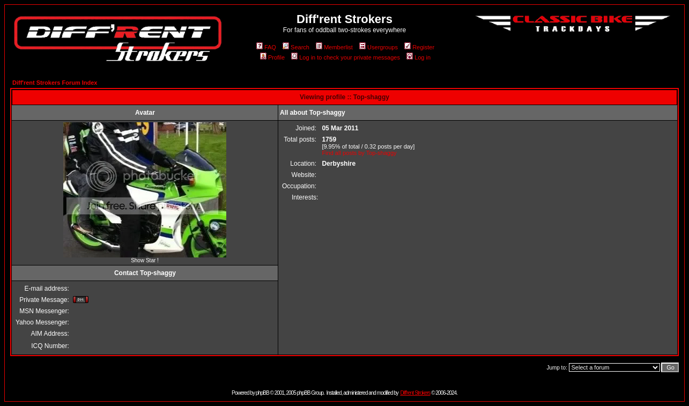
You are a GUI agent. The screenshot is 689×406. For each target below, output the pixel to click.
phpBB (262, 393)
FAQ (266, 47)
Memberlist (334, 47)
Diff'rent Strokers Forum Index (54, 82)
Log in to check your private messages (345, 57)
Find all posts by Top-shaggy (359, 153)
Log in (418, 57)
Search (296, 47)
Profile (272, 57)
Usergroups (378, 47)
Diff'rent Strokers (415, 393)
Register (419, 47)
